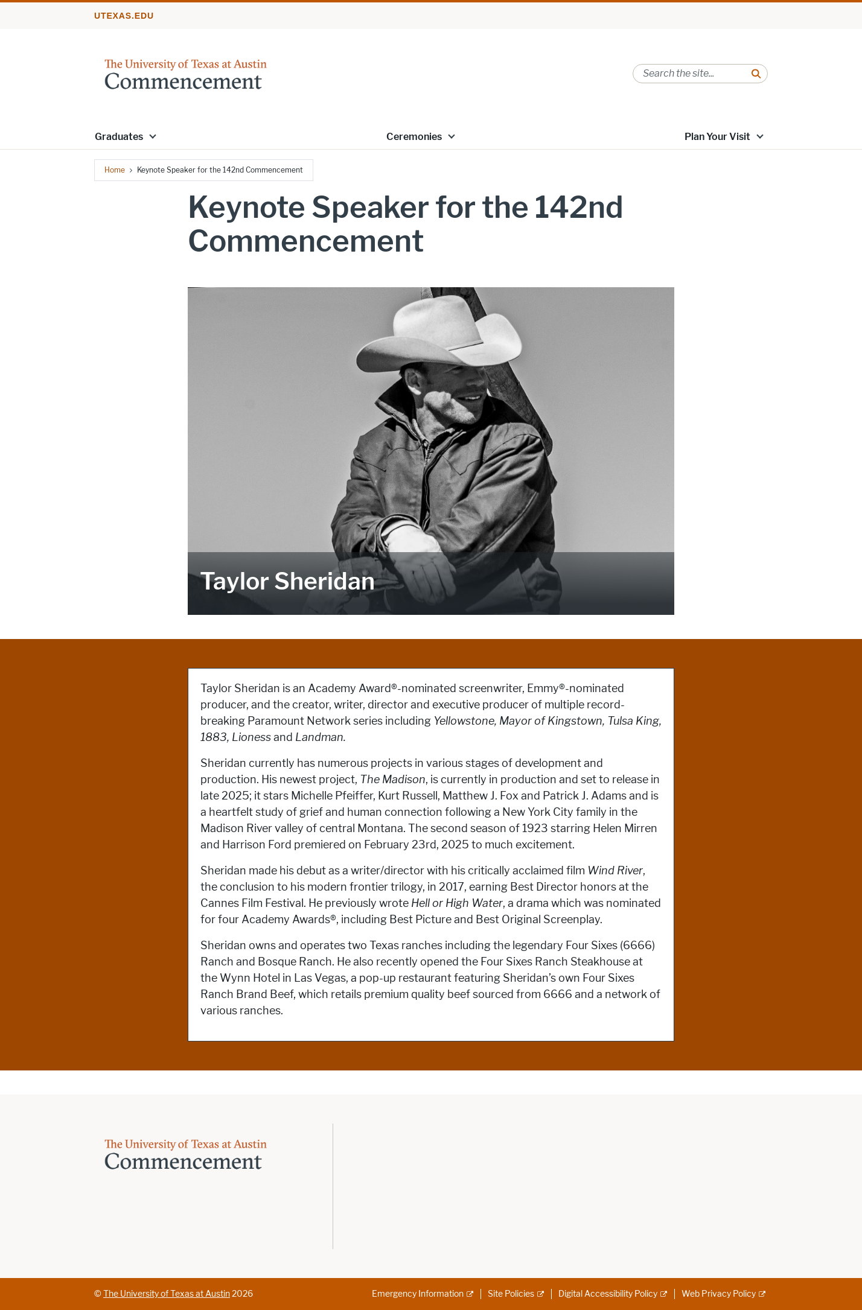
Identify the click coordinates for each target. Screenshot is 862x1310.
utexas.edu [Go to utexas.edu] (124, 16)
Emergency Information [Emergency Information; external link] (418, 1294)
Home (114, 169)
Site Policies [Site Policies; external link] (511, 1294)
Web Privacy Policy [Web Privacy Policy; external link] (719, 1294)
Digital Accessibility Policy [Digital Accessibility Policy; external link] (607, 1294)
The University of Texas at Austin (166, 1294)
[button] (152, 136)
